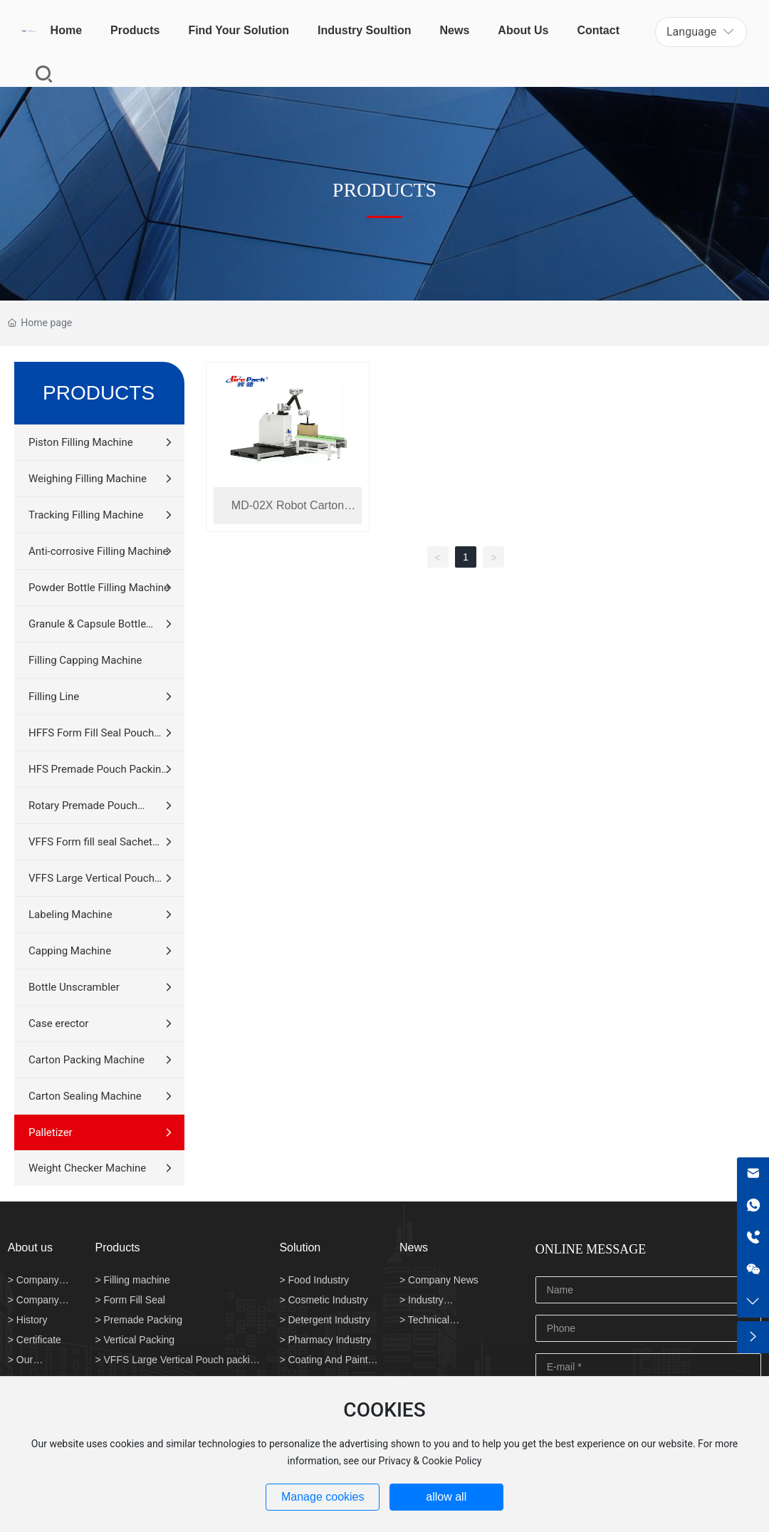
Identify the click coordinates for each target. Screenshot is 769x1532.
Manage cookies (323, 1497)
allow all (446, 1497)
